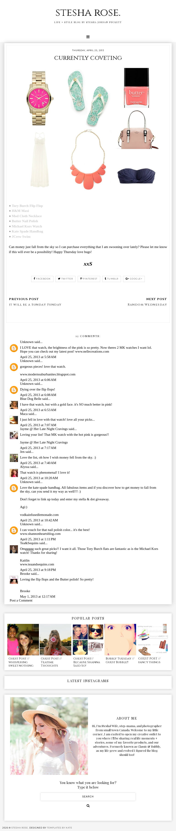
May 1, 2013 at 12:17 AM (37, 596)
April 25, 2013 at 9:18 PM (38, 570)
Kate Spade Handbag (27, 231)
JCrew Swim (21, 236)
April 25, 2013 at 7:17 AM (38, 448)
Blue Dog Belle (30, 399)
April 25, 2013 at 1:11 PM (38, 539)
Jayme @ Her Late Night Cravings (44, 429)
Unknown (26, 342)
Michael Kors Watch (27, 226)
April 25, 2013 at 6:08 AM (38, 395)
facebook (42, 278)
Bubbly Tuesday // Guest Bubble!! (120, 660)
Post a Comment (21, 600)
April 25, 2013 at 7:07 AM (38, 425)
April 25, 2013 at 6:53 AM (38, 410)
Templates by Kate (59, 827)
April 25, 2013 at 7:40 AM (38, 463)
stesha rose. (88, 13)
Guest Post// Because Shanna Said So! (86, 662)
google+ (134, 278)
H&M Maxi (20, 211)
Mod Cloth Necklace (27, 216)
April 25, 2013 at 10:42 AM (39, 520)
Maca (24, 414)
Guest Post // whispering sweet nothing (20, 662)
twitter (65, 278)
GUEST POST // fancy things (149, 660)
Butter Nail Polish (25, 221)
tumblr (111, 278)
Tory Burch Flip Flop (27, 206)
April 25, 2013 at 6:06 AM (38, 380)
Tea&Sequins (29, 543)
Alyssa (24, 467)
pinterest (89, 278)
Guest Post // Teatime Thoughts (51, 662)
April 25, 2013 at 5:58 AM (38, 357)
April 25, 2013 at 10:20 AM (39, 478)
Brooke (25, 573)
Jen (22, 452)
